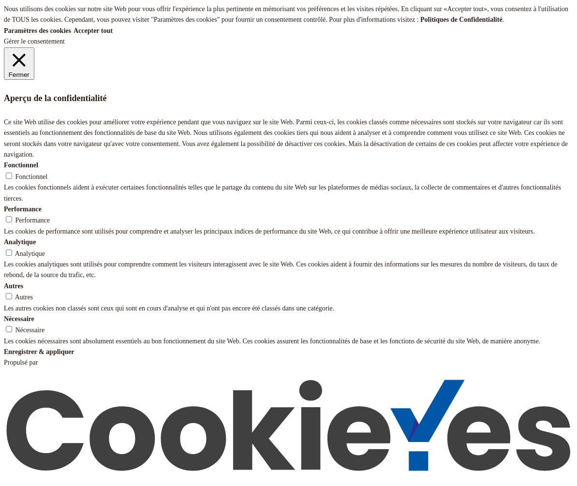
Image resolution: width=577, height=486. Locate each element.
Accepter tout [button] (93, 30)
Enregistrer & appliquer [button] (39, 351)
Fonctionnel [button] (21, 165)
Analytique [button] (20, 242)
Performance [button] (23, 209)
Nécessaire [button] (19, 319)
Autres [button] (13, 286)
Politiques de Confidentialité (461, 19)
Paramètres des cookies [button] (37, 30)
